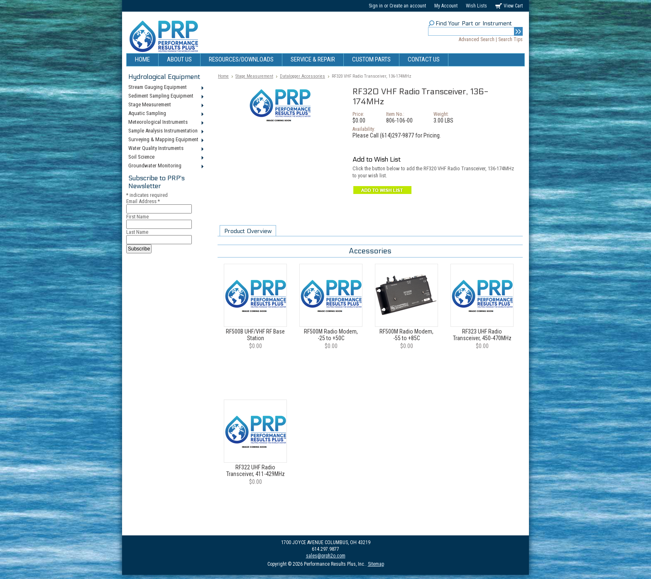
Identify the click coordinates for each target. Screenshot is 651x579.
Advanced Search (476, 39)
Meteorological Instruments (165, 122)
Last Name (137, 232)
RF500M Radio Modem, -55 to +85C (406, 334)
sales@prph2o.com (325, 556)
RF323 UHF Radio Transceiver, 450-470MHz (482, 334)
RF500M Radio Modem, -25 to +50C (331, 334)
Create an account (407, 6)
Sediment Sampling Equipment (165, 96)
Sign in (376, 6)
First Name (137, 216)
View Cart (513, 6)
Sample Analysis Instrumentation (165, 131)
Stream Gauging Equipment (165, 87)
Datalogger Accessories (302, 76)
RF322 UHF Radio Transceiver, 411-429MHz (255, 470)
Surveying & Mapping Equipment (165, 140)
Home (223, 76)
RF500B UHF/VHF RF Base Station (255, 334)
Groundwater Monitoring (165, 166)
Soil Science (165, 157)
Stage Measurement (165, 105)
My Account (446, 6)
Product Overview (248, 231)
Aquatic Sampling (165, 114)
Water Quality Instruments (165, 148)
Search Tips (510, 39)
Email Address (143, 201)
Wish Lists (476, 6)
